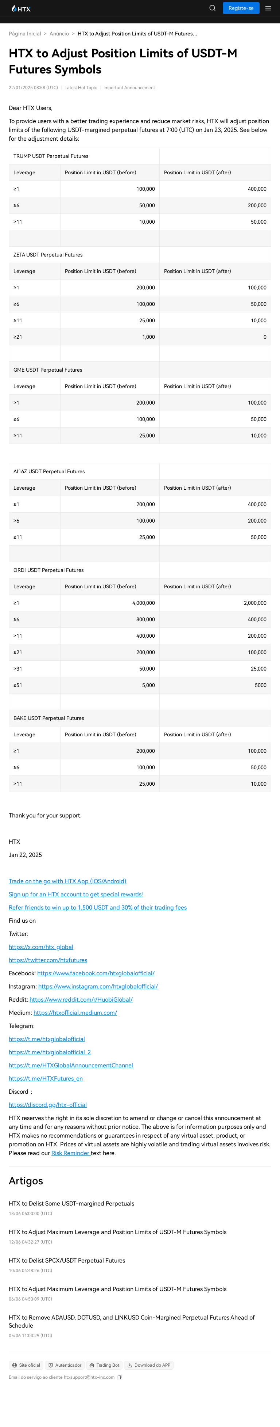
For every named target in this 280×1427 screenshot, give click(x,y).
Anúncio (59, 34)
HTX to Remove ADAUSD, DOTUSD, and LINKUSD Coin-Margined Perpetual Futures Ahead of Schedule (132, 1321)
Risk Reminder (71, 1153)
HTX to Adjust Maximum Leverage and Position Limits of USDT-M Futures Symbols (117, 1232)
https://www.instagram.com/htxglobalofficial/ (98, 986)
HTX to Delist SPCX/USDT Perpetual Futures (67, 1260)
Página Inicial (25, 34)
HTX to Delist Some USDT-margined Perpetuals (71, 1203)
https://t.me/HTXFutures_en (46, 1078)
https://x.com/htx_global (41, 947)
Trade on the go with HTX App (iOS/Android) (68, 881)
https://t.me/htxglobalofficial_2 (50, 1052)
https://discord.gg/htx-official (48, 1104)
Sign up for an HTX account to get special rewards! (76, 894)
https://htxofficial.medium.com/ (75, 1012)
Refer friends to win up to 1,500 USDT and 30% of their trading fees (98, 907)
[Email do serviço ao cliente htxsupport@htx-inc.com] (66, 1377)
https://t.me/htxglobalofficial (47, 1039)
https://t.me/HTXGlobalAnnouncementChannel (71, 1065)
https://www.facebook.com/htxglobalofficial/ (96, 973)
